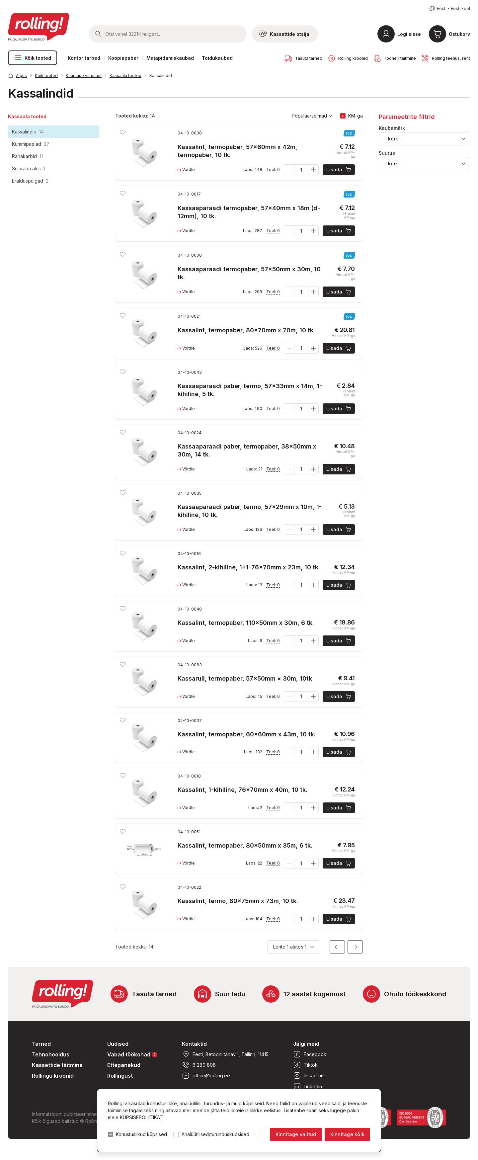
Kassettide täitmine (57, 1065)
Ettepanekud (123, 1065)
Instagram (309, 1076)
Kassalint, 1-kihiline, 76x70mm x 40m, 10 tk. (242, 789)
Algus (21, 75)
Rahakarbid (27, 156)
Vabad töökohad (132, 1054)
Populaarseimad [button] (312, 116)
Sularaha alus (28, 168)
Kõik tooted (32, 58)
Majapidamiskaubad (170, 58)
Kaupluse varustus (84, 75)
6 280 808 (199, 1065)
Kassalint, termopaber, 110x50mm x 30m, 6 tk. (246, 622)
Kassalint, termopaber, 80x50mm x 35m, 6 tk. (245, 845)
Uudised (117, 1043)
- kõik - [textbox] (393, 138)
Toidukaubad (217, 58)
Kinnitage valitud (296, 1134)
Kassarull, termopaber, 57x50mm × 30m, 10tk (245, 678)
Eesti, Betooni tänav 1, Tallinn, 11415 (225, 1054)
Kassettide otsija (284, 34)
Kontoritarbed (84, 58)
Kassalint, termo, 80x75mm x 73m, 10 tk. (238, 900)
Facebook (309, 1054)
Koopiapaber (123, 58)
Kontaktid (194, 1043)
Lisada (339, 169)
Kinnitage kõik (347, 1134)
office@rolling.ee (206, 1076)
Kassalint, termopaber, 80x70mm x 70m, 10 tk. (246, 330)
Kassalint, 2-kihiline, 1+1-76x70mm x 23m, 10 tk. (249, 567)
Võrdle (186, 170)
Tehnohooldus (50, 1054)
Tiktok (305, 1065)
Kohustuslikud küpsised (141, 1134)
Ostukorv (459, 34)
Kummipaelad (30, 144)
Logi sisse (409, 34)
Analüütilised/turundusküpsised (215, 1134)
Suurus (387, 153)
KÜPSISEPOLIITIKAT (141, 1117)
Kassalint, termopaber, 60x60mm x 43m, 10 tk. (247, 734)
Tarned (41, 1043)
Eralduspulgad (30, 181)
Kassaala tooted (125, 75)
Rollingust (120, 1075)
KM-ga (355, 115)
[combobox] (424, 138)
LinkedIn (307, 1086)
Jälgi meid (306, 1043)
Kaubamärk (392, 128)
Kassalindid (160, 75)
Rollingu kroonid (53, 1075)
